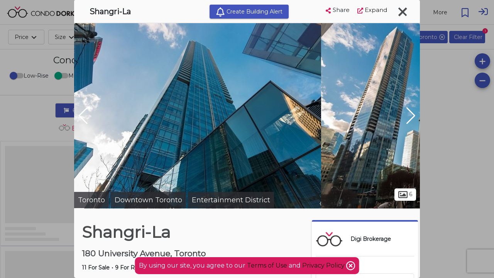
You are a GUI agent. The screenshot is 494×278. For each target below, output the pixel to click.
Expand (372, 10)
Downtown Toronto (148, 200)
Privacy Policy (324, 265)
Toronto (91, 200)
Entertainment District (231, 200)
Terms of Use (267, 265)
